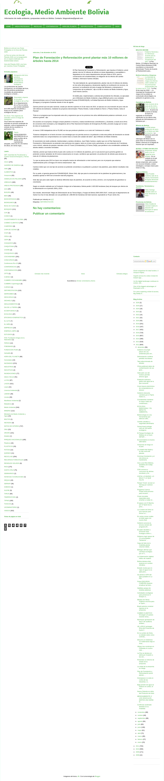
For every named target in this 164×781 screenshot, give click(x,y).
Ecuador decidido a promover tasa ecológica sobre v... (144, 531)
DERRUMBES (9, 294)
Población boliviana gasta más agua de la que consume (145, 381)
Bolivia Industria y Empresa (146, 75)
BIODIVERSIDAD (10, 199)
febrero (140, 739)
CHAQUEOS (8, 243)
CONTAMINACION (52, 26)
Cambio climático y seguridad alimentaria (145, 422)
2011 (138, 746)
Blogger (97, 776)
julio (139, 724)
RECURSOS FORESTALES (13, 460)
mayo (140, 730)
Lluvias (6, 397)
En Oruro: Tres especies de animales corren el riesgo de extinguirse (13, 117)
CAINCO (7, 216)
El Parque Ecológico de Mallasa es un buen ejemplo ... (145, 435)
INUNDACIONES (10, 373)
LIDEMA (7, 394)
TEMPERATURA (10, 497)
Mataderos (7, 404)
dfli (78, 776)
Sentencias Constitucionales (13, 477)
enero (140, 742)
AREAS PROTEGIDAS (22, 26)
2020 (138, 320)
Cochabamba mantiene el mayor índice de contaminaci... (145, 401)
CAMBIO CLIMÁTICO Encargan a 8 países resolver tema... (145, 615)
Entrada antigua (122, 274)
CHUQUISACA (9, 253)
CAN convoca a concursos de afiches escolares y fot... (145, 471)
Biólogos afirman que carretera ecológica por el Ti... (144, 551)
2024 (138, 309)
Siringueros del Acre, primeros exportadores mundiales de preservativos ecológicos (21, 79)
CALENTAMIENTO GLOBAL (14, 219)
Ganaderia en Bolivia (143, 102)
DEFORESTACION (87, 26)
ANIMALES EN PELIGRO (13, 179)
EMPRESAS (8, 328)
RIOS (6, 467)
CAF (5, 213)
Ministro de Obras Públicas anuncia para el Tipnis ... (145, 601)
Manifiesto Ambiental (11, 400)
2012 (138, 344)
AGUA (117, 26)
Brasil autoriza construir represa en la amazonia (145, 608)
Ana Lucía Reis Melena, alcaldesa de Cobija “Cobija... (145, 464)
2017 (138, 329)
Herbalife (7, 353)
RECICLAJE (38, 26)
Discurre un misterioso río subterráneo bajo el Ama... (145, 641)
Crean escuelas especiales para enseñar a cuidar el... (145, 498)
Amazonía (7, 175)
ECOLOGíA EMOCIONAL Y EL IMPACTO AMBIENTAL (144, 409)
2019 (138, 324)
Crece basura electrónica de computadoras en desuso (145, 388)
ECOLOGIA (8, 314)
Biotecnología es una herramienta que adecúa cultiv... (144, 416)
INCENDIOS (8, 363)
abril (139, 733)
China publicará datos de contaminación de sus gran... (145, 368)
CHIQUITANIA (9, 246)
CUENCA (7, 277)
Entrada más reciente (42, 274)
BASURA (7, 192)
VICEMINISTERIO (10, 507)
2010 (138, 749)
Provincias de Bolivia (143, 202)
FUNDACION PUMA (11, 350)
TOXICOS (7, 504)
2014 (138, 339)
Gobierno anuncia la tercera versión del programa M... (144, 525)
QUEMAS (7, 453)
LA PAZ (6, 380)
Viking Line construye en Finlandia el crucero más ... (145, 648)
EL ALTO (7, 321)
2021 (138, 318)
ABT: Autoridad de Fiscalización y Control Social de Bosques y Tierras (16, 156)
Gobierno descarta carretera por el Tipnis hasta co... (145, 395)
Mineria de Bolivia (142, 125)
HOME (8, 26)
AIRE (6, 169)
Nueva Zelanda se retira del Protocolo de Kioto (145, 692)
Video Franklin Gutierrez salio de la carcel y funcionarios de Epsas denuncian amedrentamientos (151, 177)
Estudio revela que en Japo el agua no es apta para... (144, 570)
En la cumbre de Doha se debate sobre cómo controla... (145, 635)
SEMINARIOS (9, 473)
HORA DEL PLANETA (69, 26)
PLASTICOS (8, 446)
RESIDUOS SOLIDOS (11, 463)
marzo (140, 736)
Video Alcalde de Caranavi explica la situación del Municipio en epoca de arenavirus (151, 207)
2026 (138, 302)
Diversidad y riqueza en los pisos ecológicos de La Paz (21, 99)
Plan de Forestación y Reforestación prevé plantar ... (145, 673)
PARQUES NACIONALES (13, 439)
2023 (138, 311)
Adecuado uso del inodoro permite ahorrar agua (143, 374)
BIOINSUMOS (9, 202)
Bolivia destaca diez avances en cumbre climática (144, 563)
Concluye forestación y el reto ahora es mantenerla (145, 458)
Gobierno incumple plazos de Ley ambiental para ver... (145, 351)
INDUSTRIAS (9, 367)
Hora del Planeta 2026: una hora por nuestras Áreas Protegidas (15, 65)
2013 (138, 342)
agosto (140, 721)
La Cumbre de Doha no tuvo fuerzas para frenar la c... (145, 511)
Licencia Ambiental (10, 390)
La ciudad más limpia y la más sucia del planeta (145, 451)
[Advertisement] (82, 37)
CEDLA (6, 236)
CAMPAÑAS (8, 226)
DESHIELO (8, 300)
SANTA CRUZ (9, 470)
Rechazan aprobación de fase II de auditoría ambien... (145, 621)
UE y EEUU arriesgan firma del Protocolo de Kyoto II (145, 628)
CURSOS (7, 287)
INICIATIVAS (8, 370)
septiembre (142, 718)
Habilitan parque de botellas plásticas (144, 589)
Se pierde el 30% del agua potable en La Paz (144, 576)
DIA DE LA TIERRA (10, 307)
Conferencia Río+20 (11, 263)
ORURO (7, 433)
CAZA (6, 233)
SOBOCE (7, 487)
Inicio (83, 274)
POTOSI (7, 450)
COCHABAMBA (9, 256)
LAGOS (6, 384)
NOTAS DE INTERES (11, 426)
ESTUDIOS (8, 334)
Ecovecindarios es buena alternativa (145, 441)
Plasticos (7, 443)
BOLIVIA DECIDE (142, 50)
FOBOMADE (8, 346)
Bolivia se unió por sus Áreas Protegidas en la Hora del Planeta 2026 (15, 50)
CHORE (7, 250)
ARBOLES (7, 182)
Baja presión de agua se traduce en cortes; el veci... (145, 686)
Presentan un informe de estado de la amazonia (145, 661)
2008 (138, 755)
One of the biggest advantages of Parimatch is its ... (144, 287)
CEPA (6, 240)
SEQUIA (7, 480)
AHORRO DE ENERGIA (12, 165)
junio (139, 727)
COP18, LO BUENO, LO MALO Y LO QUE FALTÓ (145, 478)
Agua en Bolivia (142, 172)
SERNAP (7, 484)
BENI (6, 196)
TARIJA (6, 494)
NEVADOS (8, 423)
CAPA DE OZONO (10, 229)
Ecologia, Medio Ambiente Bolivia (56, 12)
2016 (138, 333)
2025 (138, 306)
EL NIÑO (7, 324)
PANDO (6, 436)
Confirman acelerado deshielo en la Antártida (144, 706)
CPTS (6, 273)
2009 (138, 752)
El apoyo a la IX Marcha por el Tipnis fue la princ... (145, 505)
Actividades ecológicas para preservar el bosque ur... (145, 594)
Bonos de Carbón (10, 206)
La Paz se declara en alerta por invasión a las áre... (145, 655)
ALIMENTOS (8, 172)
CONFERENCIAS (10, 267)
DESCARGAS (9, 297)
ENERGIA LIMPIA (10, 331)
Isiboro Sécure (9, 377)
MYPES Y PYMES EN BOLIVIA (147, 149)
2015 (138, 335)
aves (5, 189)
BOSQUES (8, 209)
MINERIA (7, 411)
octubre (140, 715)
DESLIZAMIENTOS (11, 304)
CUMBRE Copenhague (12, 284)
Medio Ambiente (9, 407)
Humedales (8, 360)
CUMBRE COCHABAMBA (13, 280)
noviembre (141, 712)
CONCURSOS (9, 260)
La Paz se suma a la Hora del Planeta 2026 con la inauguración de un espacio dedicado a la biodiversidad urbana (15, 58)
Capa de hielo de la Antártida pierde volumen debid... (143, 545)
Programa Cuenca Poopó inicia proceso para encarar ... (145, 491)
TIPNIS (6, 500)
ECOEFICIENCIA (10, 311)
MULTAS (7, 419)
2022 (138, 315)
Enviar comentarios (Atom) (86, 281)
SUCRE (7, 490)
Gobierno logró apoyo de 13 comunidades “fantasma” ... (145, 538)
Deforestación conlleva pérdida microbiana (145, 357)
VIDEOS (7, 510)
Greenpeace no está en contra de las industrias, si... (145, 680)
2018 (138, 326)
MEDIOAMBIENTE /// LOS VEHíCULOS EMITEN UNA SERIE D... (145, 699)
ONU (6, 429)
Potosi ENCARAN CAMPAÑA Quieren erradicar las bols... (144, 583)
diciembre (141, 347)
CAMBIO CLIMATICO (104, 26)
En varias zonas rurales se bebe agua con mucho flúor (145, 518)
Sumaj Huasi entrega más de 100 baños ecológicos (144, 428)
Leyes (6, 387)
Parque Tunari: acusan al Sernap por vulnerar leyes (145, 484)
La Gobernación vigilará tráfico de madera (145, 557)
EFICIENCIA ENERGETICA (13, 317)
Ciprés (16, 132)
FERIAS (7, 343)
